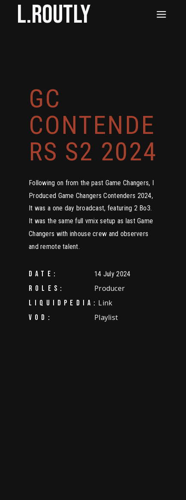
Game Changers (127, 183)
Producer (109, 288)
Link (105, 303)
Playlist (106, 317)
